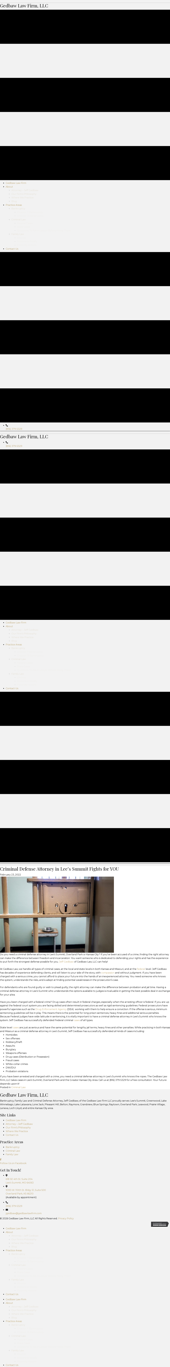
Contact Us (12, 1275)
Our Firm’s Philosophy (18, 1268)
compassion (107, 1113)
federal (141, 1109)
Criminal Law (18, 1227)
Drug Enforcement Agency (51, 1149)
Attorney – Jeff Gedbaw (19, 1264)
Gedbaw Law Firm (16, 1260)
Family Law (12, 1294)
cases (77, 1160)
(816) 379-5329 (14, 500)
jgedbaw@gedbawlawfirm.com (24, 1353)
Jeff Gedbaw (66, 1102)
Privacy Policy (66, 1358)
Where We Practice (17, 1271)
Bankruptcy (13, 1287)
